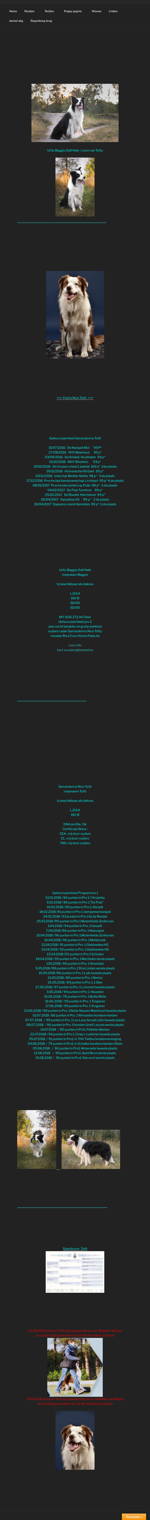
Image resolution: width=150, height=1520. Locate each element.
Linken (113, 11)
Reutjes (31, 11)
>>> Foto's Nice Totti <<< (75, 398)
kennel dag (16, 20)
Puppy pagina (74, 11)
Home (13, 11)
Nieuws (96, 11)
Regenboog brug (41, 20)
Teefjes (51, 11)
